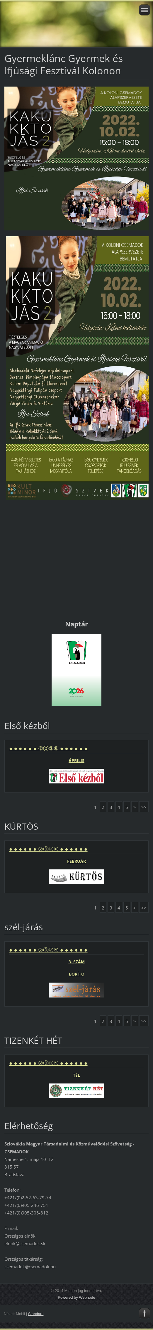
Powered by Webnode (76, 1297)
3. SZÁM (77, 961)
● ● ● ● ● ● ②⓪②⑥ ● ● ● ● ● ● (48, 748)
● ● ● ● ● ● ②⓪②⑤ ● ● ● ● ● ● (48, 950)
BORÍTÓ (76, 974)
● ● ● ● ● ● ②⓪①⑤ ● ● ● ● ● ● (48, 1063)
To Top (144, 1313)
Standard (36, 1314)
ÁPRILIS (76, 760)
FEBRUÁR (76, 861)
